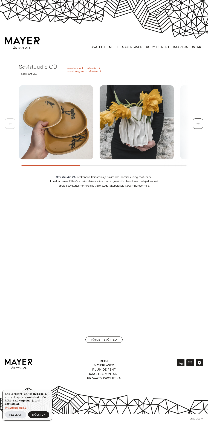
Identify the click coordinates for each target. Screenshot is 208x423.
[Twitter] (199, 362)
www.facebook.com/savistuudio (84, 68)
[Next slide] (198, 123)
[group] (56, 122)
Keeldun (15, 414)
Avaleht (98, 47)
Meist (113, 47)
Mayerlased (132, 47)
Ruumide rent (157, 47)
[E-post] (190, 362)
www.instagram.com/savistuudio (84, 71)
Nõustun (39, 414)
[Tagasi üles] (196, 418)
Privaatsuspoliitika (15, 408)
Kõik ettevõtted (104, 339)
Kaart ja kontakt (188, 47)
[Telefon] (180, 362)
